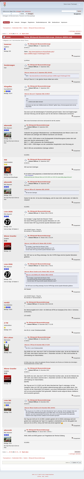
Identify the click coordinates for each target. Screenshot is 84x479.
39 (11, 33)
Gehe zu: (68, 462)
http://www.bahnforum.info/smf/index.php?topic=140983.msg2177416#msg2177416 (49, 75)
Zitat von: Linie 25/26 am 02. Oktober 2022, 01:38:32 (38, 243)
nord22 (6, 302)
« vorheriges (71, 31)
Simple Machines (49, 474)
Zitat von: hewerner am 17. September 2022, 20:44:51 (38, 72)
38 (9, 33)
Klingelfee (8, 86)
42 (17, 33)
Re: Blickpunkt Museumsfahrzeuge (39, 44)
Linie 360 (7, 400)
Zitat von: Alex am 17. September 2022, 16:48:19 (37, 94)
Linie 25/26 (8, 212)
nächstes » (79, 31)
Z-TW (6, 323)
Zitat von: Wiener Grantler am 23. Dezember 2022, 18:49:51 (40, 407)
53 (20, 33)
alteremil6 (8, 125)
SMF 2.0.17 (35, 474)
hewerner (7, 44)
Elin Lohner (8, 337)
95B (5, 160)
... (8, 33)
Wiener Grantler (10, 236)
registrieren (28, 11)
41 (15, 33)
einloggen (18, 11)
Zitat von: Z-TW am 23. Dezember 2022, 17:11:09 (37, 344)
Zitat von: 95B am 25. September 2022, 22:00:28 (37, 189)
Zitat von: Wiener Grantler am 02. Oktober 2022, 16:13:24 (39, 271)
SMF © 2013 (42, 474)
